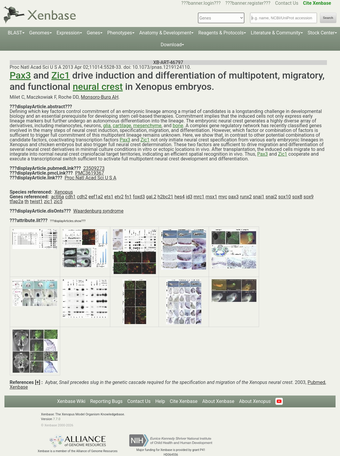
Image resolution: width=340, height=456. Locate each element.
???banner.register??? (247, 3)
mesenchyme (147, 125)
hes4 (180, 197)
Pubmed (316, 382)
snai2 (271, 197)
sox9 (309, 197)
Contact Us (287, 3)
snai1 (258, 197)
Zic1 (60, 75)
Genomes (39, 33)
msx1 (211, 197)
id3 (189, 197)
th (27, 201)
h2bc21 (165, 197)
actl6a (57, 197)
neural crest (98, 86)
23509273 (94, 168)
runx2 (246, 197)
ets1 (109, 197)
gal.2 (151, 197)
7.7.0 (56, 419)
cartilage (122, 125)
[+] (37, 382)
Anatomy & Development (165, 33)
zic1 (48, 201)
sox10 (284, 197)
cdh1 (70, 197)
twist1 (36, 201)
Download (171, 44)
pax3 (234, 197)
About (255, 401)
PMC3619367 (89, 173)
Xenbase (19, 387)
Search (328, 18)
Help (160, 401)
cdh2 (82, 197)
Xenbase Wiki (71, 401)
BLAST (15, 33)
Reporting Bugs (106, 401)
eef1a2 (95, 197)
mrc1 (199, 197)
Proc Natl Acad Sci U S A (90, 178)
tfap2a (16, 201)
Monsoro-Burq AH (99, 97)
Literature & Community (276, 33)
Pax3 (20, 75)
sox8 (297, 197)
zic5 (58, 201)
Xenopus (64, 192)
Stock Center (321, 33)
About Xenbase (218, 401)
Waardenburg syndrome (98, 211)
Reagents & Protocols (221, 33)
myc (222, 197)
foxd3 (139, 197)
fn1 (128, 197)
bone (178, 125)
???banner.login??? (201, 3)
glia (107, 125)
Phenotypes (119, 33)
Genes (93, 33)
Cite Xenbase (184, 401)
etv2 (119, 197)
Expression (68, 33)
